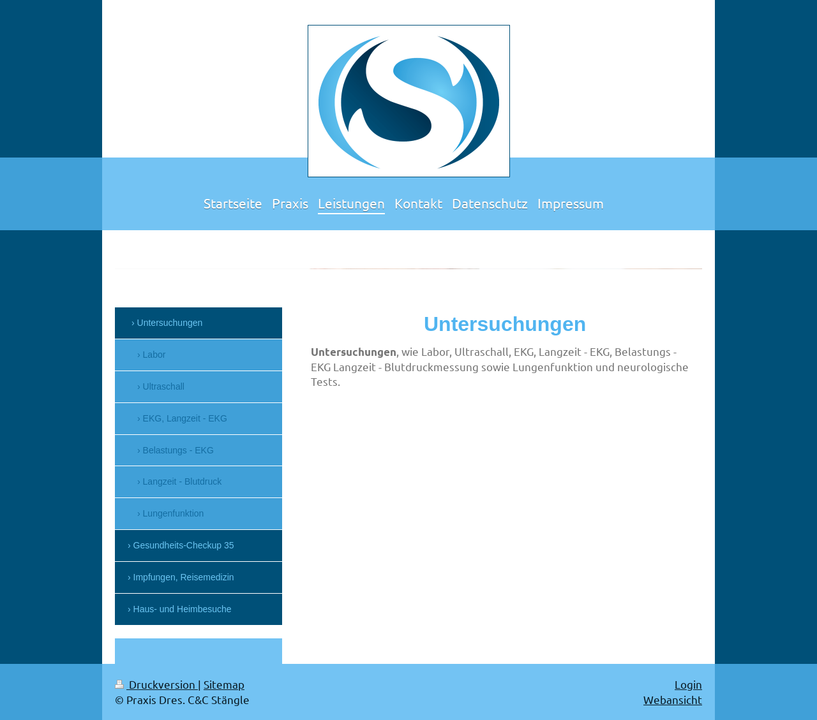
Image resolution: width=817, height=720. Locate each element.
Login (688, 684)
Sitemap (224, 684)
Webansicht (672, 699)
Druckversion (156, 684)
